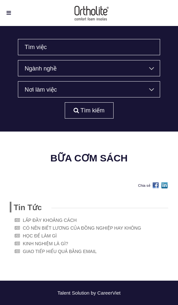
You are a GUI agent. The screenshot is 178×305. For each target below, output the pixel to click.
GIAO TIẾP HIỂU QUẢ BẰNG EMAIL (60, 251)
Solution (81, 293)
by (94, 293)
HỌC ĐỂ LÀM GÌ (40, 235)
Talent (64, 293)
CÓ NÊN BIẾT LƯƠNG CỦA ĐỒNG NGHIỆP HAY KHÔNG (82, 228)
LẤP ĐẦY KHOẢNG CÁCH (50, 220)
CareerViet (108, 293)
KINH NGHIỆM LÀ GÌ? (45, 243)
